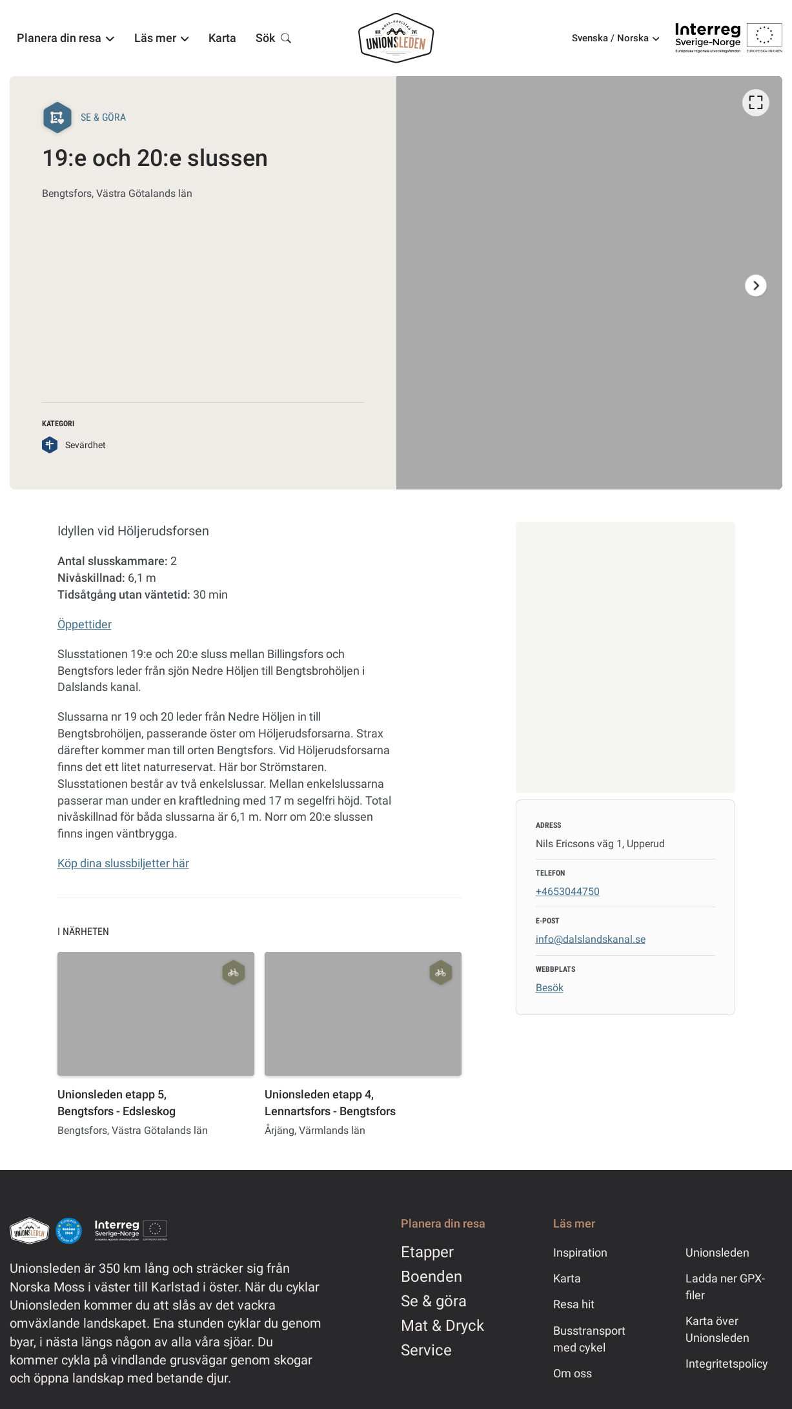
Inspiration (580, 1252)
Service (426, 1350)
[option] (589, 282)
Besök (550, 988)
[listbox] (589, 282)
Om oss (572, 1373)
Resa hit (573, 1304)
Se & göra (434, 1301)
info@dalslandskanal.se (590, 939)
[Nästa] (756, 285)
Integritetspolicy (726, 1363)
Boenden (431, 1277)
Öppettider (84, 624)
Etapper (427, 1252)
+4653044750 (568, 891)
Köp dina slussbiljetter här (123, 863)
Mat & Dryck (442, 1326)
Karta (567, 1278)
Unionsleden (717, 1252)
